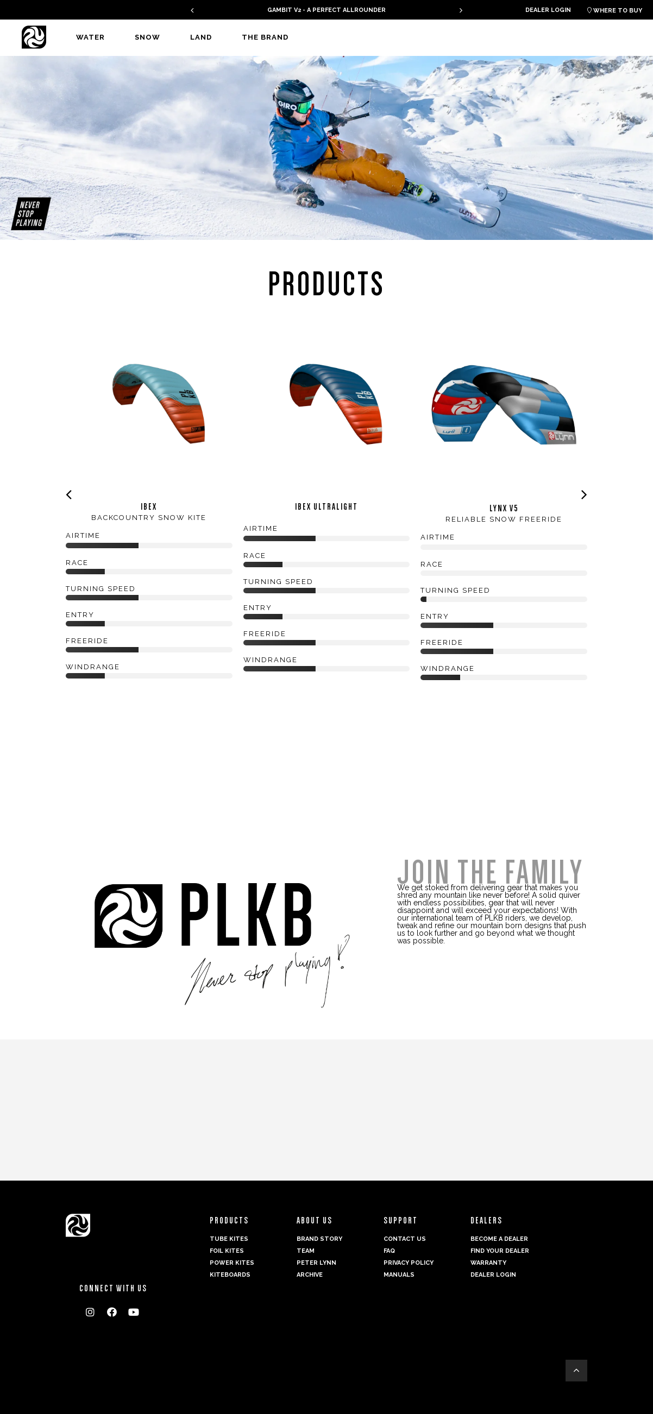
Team (306, 1250)
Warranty (488, 1262)
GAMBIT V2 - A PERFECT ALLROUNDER (326, 10)
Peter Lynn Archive (316, 1268)
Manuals (399, 1274)
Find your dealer (499, 1250)
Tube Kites (229, 1238)
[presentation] (192, 10)
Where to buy (614, 10)
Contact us (405, 1238)
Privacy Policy (409, 1262)
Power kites (232, 1262)
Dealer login (548, 10)
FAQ (389, 1250)
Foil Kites (227, 1250)
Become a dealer (499, 1238)
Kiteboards (230, 1274)
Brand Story (319, 1238)
